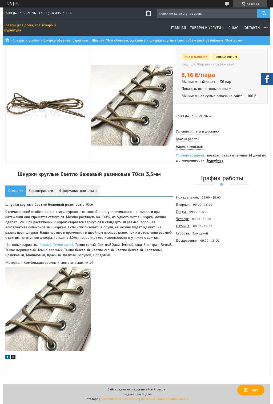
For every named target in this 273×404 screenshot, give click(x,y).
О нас (233, 28)
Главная (178, 28)
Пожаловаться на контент (120, 399)
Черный (45, 244)
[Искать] (263, 13)
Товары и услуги (205, 28)
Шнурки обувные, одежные (65, 40)
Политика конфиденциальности (164, 399)
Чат (251, 390)
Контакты (251, 28)
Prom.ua (159, 389)
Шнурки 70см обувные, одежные (118, 40)
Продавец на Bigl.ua (137, 394)
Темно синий (63, 244)
